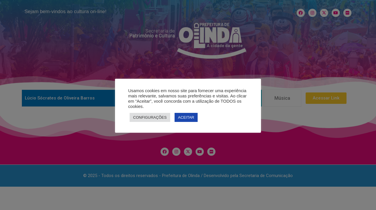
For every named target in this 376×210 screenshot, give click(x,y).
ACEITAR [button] (186, 117)
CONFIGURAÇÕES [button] (150, 117)
